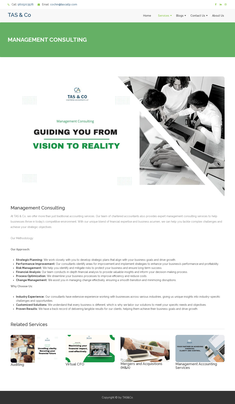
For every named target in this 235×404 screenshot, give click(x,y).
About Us (218, 15)
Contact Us (197, 15)
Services (163, 15)
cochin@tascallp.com (63, 4)
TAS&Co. (127, 397)
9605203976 (26, 4)
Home (147, 15)
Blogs (180, 15)
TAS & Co (19, 15)
